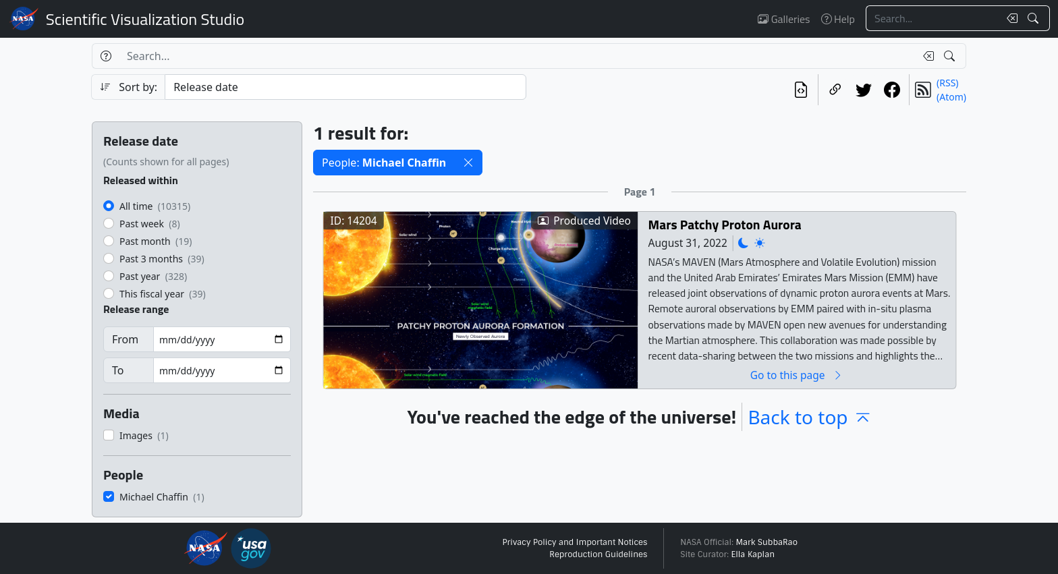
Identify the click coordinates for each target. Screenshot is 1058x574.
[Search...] (932, 18)
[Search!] (1035, 18)
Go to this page (796, 375)
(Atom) (951, 96)
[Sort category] (345, 87)
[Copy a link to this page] (835, 90)
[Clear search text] (1009, 18)
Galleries (784, 19)
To (117, 370)
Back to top (810, 417)
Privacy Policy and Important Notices (574, 542)
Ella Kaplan (753, 554)
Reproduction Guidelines (598, 554)
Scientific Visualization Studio (145, 19)
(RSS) (947, 82)
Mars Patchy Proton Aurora (725, 224)
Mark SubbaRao (766, 542)
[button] (468, 162)
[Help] (105, 56)
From (125, 339)
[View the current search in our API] (800, 89)
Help (838, 19)
